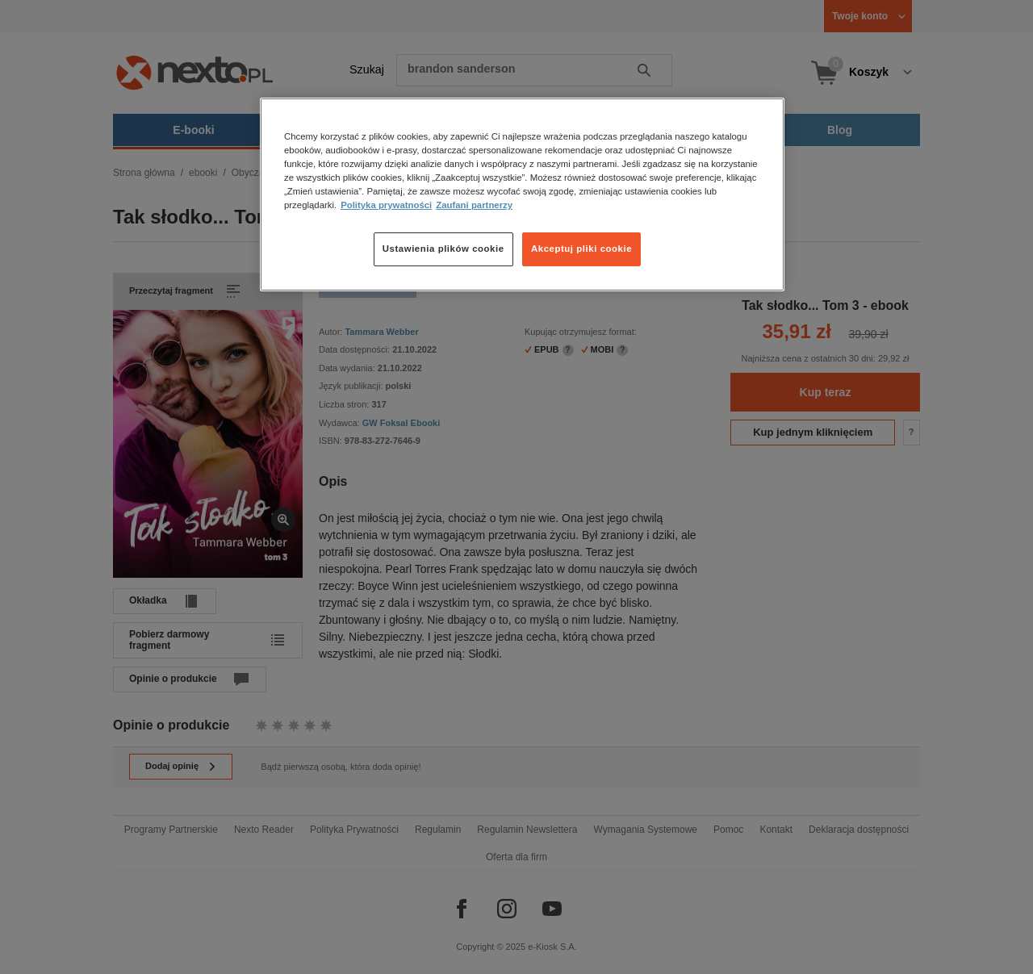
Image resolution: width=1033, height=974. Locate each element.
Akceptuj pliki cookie (581, 248)
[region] (522, 194)
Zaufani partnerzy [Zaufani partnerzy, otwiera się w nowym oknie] (474, 205)
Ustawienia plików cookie (443, 248)
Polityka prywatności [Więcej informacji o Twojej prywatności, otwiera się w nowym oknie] (386, 205)
